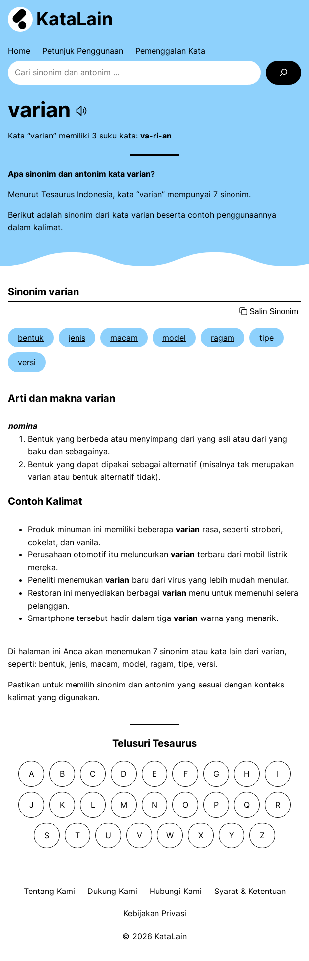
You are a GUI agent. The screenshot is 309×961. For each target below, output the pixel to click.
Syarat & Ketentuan (250, 891)
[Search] (283, 73)
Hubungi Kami (176, 891)
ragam (222, 338)
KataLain (74, 19)
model (174, 338)
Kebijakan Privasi (154, 913)
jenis (77, 338)
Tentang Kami (49, 891)
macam (124, 338)
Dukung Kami (112, 891)
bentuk (31, 338)
